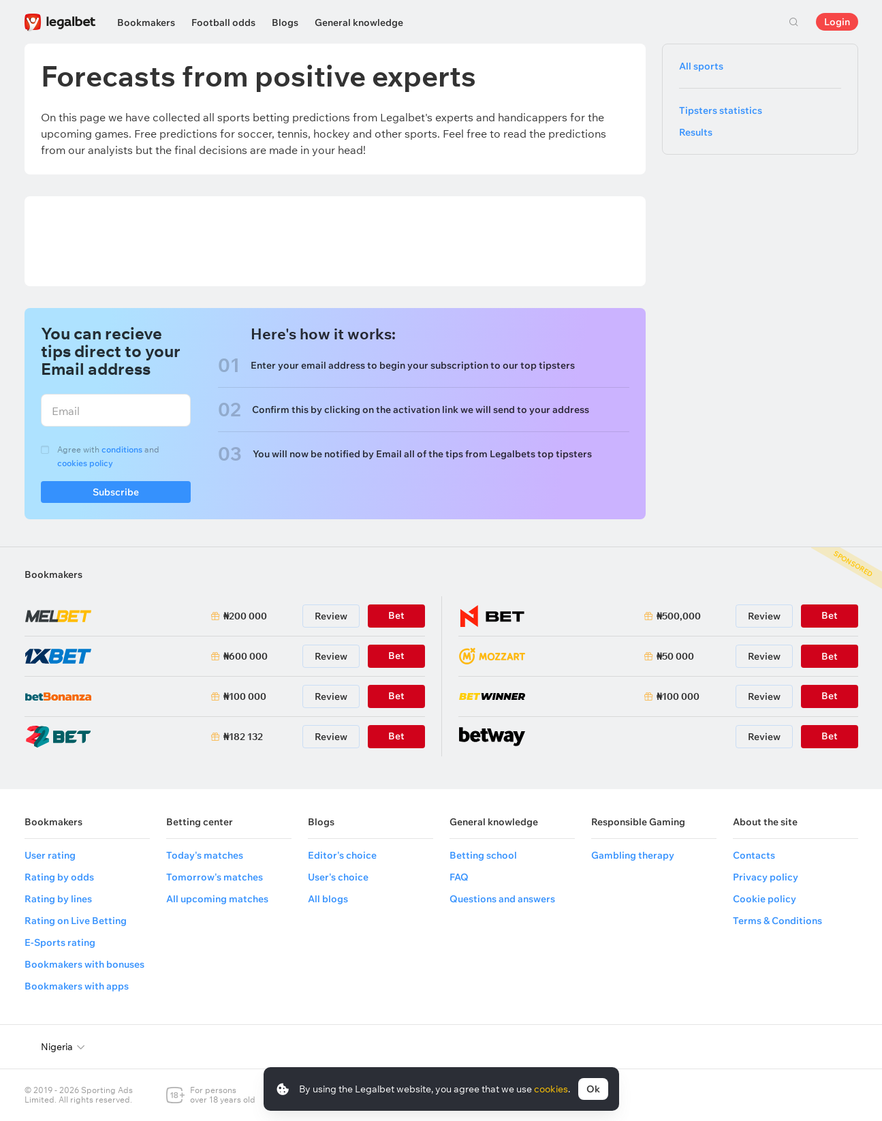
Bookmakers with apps (77, 986)
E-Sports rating (60, 942)
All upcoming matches (217, 899)
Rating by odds (59, 877)
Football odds (223, 22)
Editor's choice (342, 855)
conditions (121, 449)
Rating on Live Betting (76, 921)
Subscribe (116, 494)
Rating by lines (58, 899)
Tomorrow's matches (214, 877)
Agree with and (108, 456)
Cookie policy (764, 899)
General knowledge (359, 22)
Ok (593, 1089)
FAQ (459, 877)
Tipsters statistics (720, 110)
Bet (829, 656)
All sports (701, 66)
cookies (551, 1089)
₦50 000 (675, 656)
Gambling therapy (632, 855)
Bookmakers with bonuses (84, 964)
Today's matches (204, 855)
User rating (50, 855)
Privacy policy (765, 877)
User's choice (338, 877)
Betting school (483, 855)
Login (837, 22)
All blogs (328, 899)
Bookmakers (146, 22)
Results (695, 132)
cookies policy (85, 463)
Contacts (754, 855)
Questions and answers (502, 899)
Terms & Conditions (777, 921)
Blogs (285, 22)
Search (794, 21)
